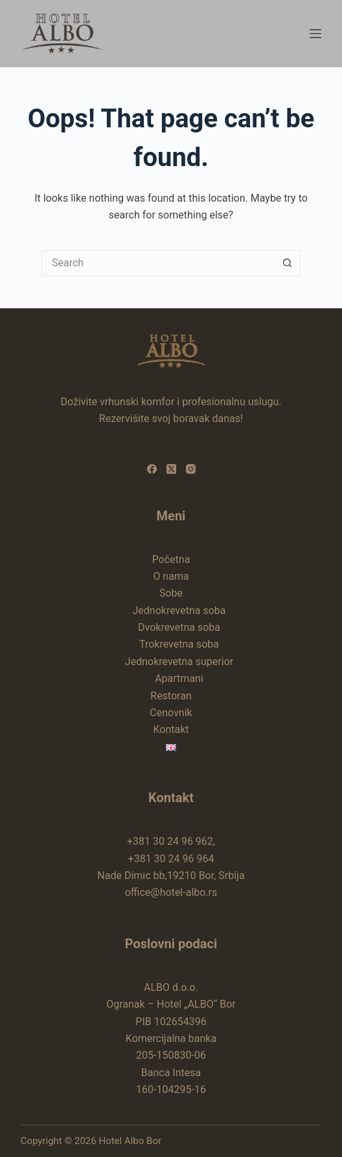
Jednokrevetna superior (179, 661)
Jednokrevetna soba (178, 610)
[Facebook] (152, 469)
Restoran (170, 696)
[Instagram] (191, 469)
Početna (171, 559)
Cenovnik (171, 712)
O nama (170, 576)
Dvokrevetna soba (179, 627)
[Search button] (288, 263)
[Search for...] (158, 263)
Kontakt (170, 729)
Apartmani (179, 678)
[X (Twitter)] (171, 469)
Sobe (171, 593)
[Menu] (315, 33)
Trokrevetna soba (179, 644)
